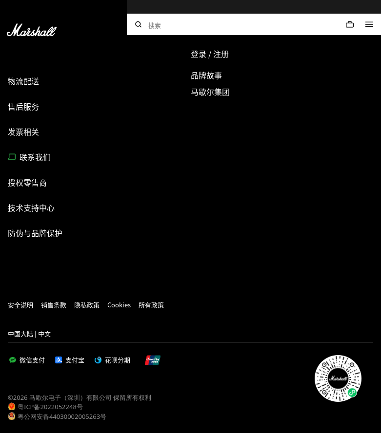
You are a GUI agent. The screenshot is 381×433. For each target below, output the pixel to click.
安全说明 (20, 304)
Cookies (119, 304)
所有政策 (151, 304)
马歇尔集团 (210, 91)
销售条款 (53, 304)
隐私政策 (87, 304)
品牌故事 (206, 75)
